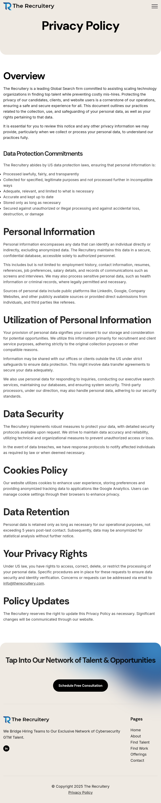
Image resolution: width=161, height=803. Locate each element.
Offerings (139, 754)
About (136, 736)
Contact (137, 760)
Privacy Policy (80, 792)
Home (136, 730)
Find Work (139, 748)
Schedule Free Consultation (80, 685)
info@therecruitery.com (23, 583)
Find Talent (140, 742)
